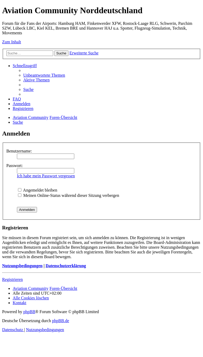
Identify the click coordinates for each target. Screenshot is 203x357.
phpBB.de (60, 320)
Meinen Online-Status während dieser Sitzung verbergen (68, 195)
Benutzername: (19, 151)
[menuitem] (44, 75)
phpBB (29, 311)
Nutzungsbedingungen (22, 265)
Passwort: (14, 165)
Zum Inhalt (11, 42)
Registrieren (12, 279)
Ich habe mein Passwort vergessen (46, 176)
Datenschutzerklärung (65, 265)
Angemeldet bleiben (37, 190)
